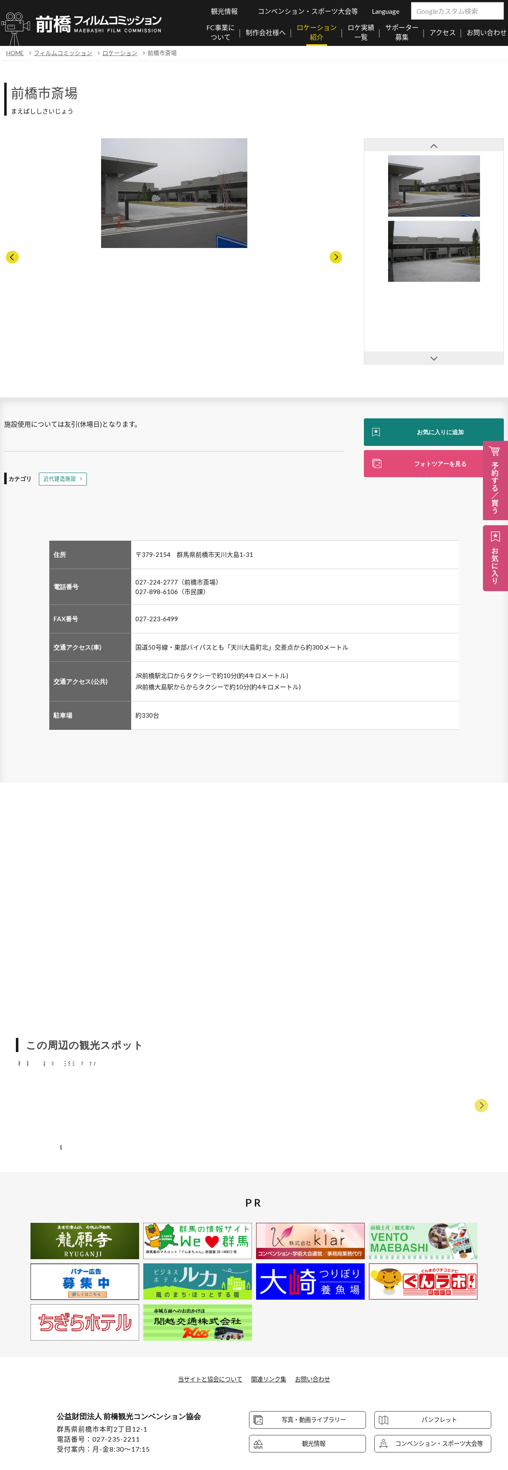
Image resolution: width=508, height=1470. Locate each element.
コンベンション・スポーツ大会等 (308, 11)
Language (385, 11)
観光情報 (224, 11)
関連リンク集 (271, 1357)
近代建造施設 (61, 479)
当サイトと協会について (205, 1357)
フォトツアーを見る (440, 465)
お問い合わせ (320, 1357)
